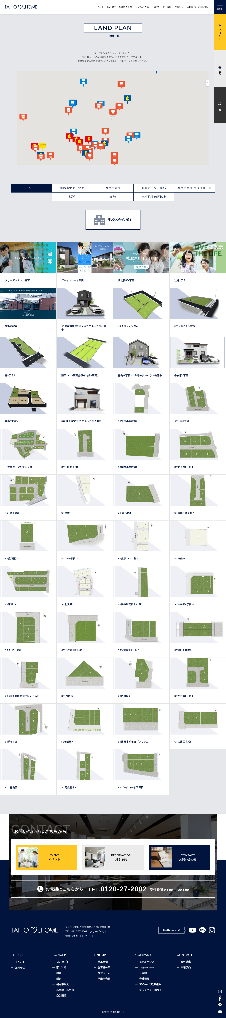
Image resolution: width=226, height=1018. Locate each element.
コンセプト (62, 962)
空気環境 (61, 995)
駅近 (72, 196)
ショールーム (146, 967)
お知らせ (179, 7)
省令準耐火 (62, 984)
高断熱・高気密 (65, 990)
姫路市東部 (113, 188)
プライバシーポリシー (151, 990)
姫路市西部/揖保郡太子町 (195, 188)
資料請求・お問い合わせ (199, 7)
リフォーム (104, 973)
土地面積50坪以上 (154, 196)
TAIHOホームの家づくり (119, 7)
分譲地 (155, 7)
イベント (99, 7)
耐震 (58, 973)
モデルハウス (142, 7)
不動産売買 (104, 979)
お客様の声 (104, 967)
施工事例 (103, 962)
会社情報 (166, 7)
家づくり (61, 967)
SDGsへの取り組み (150, 984)
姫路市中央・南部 (154, 188)
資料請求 (186, 962)
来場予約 (186, 967)
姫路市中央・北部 (72, 188)
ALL (31, 188)
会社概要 (144, 979)
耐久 (58, 979)
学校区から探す (113, 220)
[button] (128, 140)
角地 (113, 196)
